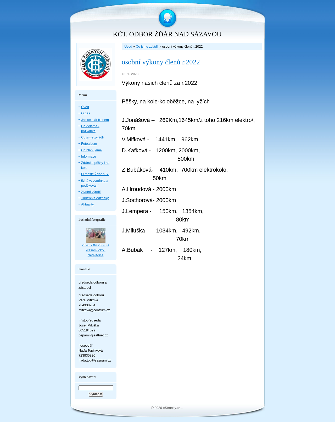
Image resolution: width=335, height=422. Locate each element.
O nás (85, 113)
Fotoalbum (89, 144)
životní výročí (91, 192)
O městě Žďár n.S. (95, 174)
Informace (88, 156)
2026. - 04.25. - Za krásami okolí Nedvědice (95, 250)
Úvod (128, 46)
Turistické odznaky (95, 198)
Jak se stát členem (95, 120)
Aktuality (87, 204)
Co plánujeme (91, 150)
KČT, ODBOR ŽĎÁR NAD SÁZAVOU (167, 34)
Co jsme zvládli (147, 46)
